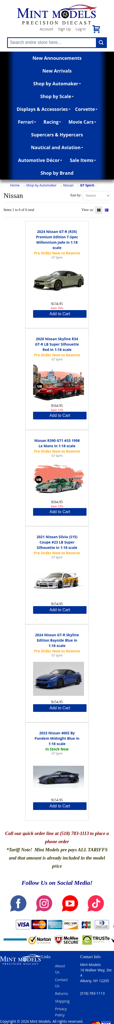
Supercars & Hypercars (57, 135)
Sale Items (83, 160)
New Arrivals (57, 71)
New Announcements (56, 58)
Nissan (68, 185)
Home (15, 185)
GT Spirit (87, 185)
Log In (81, 29)
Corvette (86, 109)
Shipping (62, 1001)
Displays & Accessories (43, 109)
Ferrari (27, 122)
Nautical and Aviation (57, 147)
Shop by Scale (57, 96)
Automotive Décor (40, 160)
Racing (52, 122)
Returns (61, 993)
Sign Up (64, 29)
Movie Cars (82, 122)
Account (46, 29)
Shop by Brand (57, 173)
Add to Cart (60, 314)
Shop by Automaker (57, 83)
